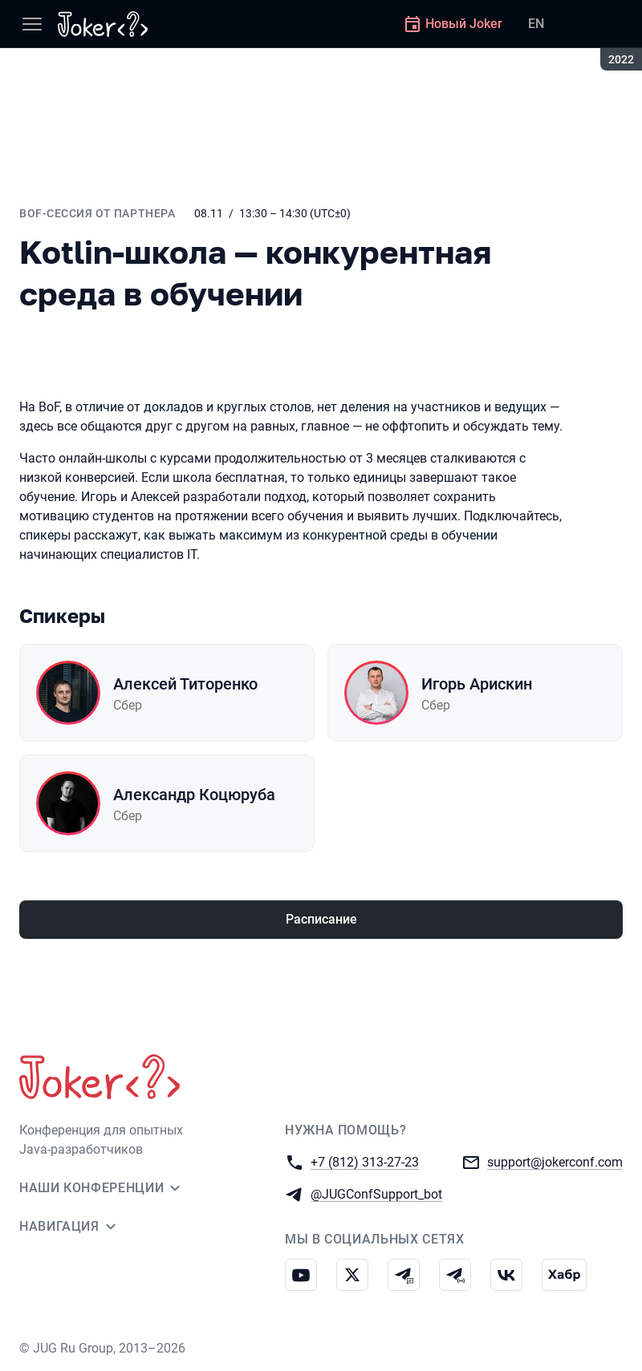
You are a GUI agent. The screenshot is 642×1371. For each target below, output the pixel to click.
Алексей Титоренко (185, 684)
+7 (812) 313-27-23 (365, 1161)
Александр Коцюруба (194, 794)
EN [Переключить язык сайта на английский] (536, 23)
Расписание (321, 919)
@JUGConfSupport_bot (376, 1193)
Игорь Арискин (476, 684)
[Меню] (32, 24)
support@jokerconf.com (555, 1161)
